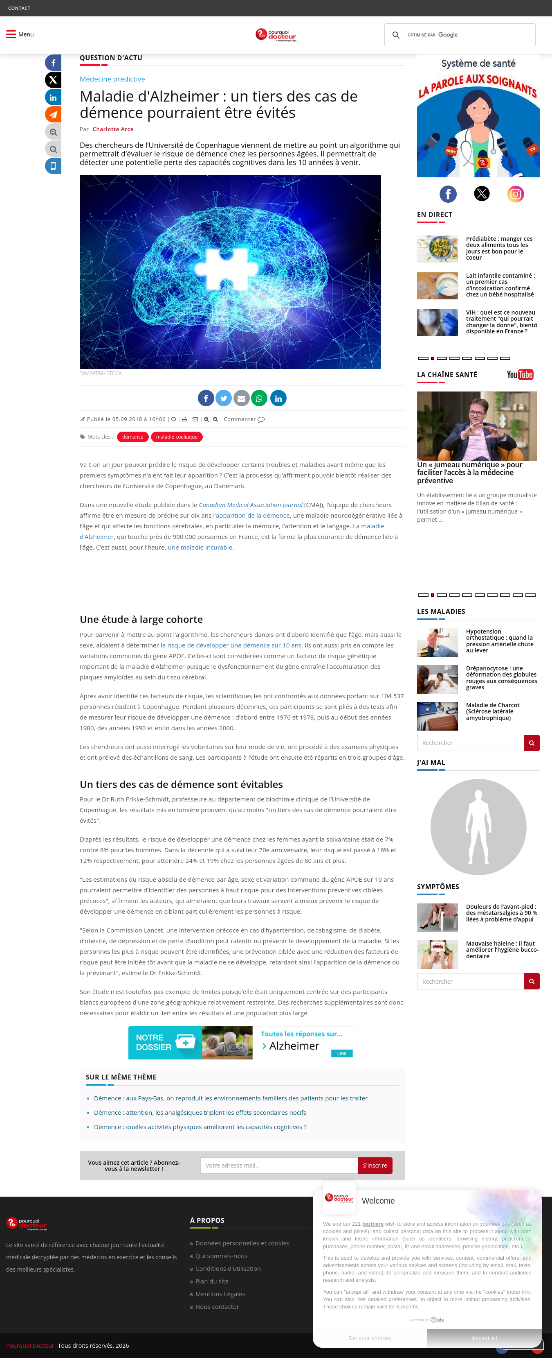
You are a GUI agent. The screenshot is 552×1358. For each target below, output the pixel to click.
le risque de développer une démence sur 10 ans (231, 645)
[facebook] (450, 194)
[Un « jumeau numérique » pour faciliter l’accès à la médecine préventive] (478, 426)
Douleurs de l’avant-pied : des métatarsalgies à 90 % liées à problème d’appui (502, 913)
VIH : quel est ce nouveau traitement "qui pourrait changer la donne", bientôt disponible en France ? (503, 321)
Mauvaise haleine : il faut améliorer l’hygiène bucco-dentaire (502, 949)
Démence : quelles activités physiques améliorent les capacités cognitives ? (200, 1127)
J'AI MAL (431, 762)
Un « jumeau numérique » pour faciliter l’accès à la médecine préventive (470, 472)
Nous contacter (217, 1306)
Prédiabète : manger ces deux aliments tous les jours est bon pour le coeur (499, 248)
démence (133, 436)
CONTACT (19, 8)
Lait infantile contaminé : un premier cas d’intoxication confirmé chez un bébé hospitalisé (500, 285)
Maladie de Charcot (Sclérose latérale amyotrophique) (493, 711)
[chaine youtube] (523, 377)
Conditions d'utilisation (228, 1268)
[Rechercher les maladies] (532, 743)
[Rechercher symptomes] (532, 981)
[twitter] (484, 194)
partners (373, 1224)
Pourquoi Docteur (31, 1345)
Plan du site (212, 1281)
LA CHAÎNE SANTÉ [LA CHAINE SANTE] (447, 374)
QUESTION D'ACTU (111, 57)
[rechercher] (459, 35)
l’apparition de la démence (251, 515)
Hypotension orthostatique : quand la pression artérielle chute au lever (500, 640)
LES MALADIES (441, 611)
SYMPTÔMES (438, 886)
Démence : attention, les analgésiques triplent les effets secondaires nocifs (200, 1112)
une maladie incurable (200, 547)
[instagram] (518, 194)
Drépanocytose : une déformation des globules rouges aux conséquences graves (501, 677)
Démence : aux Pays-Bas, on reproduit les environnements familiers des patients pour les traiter (231, 1098)
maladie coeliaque (177, 436)
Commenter (244, 419)
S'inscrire (375, 1165)
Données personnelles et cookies (242, 1243)
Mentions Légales (220, 1294)
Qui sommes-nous (221, 1256)
